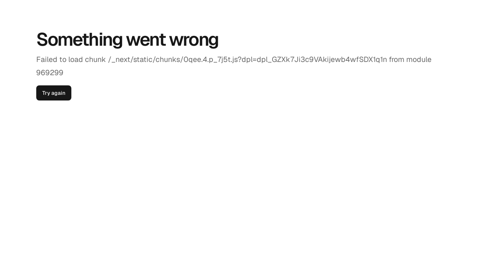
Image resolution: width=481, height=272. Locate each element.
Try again (53, 93)
